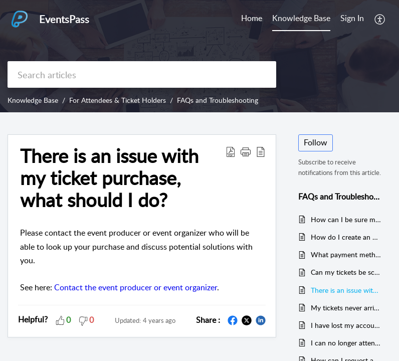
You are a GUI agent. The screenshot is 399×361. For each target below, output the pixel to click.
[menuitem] (251, 19)
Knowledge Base (301, 18)
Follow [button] (315, 142)
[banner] (199, 56)
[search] (142, 74)
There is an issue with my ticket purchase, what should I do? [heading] (109, 178)
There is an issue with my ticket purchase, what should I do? (346, 290)
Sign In (352, 18)
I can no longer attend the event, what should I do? (346, 342)
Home (251, 18)
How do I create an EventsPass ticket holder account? (346, 237)
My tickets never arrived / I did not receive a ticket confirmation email (346, 307)
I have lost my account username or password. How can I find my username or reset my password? (346, 325)
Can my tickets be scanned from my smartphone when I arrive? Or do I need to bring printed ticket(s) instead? (346, 272)
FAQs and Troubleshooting (217, 100)
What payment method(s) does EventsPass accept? (346, 254)
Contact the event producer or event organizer (135, 287)
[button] (380, 19)
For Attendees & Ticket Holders (117, 100)
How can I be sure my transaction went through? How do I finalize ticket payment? (346, 219)
